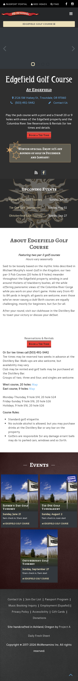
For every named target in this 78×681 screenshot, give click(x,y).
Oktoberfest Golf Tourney (25, 215)
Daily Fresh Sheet (39, 635)
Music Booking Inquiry (22, 605)
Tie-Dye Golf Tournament (25, 207)
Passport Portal (15, 4)
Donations (39, 618)
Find (55, 4)
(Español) (64, 605)
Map (35, 384)
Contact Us (58, 102)
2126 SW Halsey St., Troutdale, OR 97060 (39, 97)
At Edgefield (39, 90)
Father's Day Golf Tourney (25, 199)
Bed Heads (39, 4)
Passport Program (56, 599)
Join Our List (33, 599)
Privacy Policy (20, 611)
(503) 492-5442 (22, 102)
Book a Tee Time (39, 135)
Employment (48, 605)
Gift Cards (58, 611)
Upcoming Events (39, 189)
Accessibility (40, 611)
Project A (64, 627)
